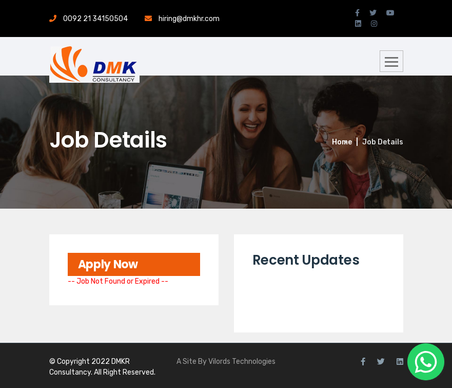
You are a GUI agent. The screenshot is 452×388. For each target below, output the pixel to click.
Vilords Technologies (242, 361)
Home (342, 142)
